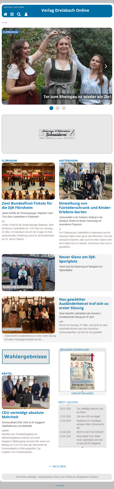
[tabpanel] (57, 66)
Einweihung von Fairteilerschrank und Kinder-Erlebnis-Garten (85, 207)
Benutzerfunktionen (26, 16)
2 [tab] (57, 108)
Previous (8, 66)
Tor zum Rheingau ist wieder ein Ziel (77, 96)
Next (105, 66)
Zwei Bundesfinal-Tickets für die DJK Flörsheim (27, 205)
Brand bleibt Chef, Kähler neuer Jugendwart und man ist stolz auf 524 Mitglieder (90, 440)
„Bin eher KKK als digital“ (88, 416)
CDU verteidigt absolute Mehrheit (23, 414)
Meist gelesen (68, 402)
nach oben (59, 466)
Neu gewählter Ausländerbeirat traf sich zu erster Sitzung (84, 303)
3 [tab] (63, 108)
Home (4, 22)
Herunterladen (82, 393)
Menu (12, 16)
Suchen (19, 16)
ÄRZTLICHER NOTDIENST (90, 432)
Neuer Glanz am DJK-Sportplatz (77, 259)
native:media (60, 485)
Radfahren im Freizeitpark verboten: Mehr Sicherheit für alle (90, 424)
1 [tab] (51, 108)
